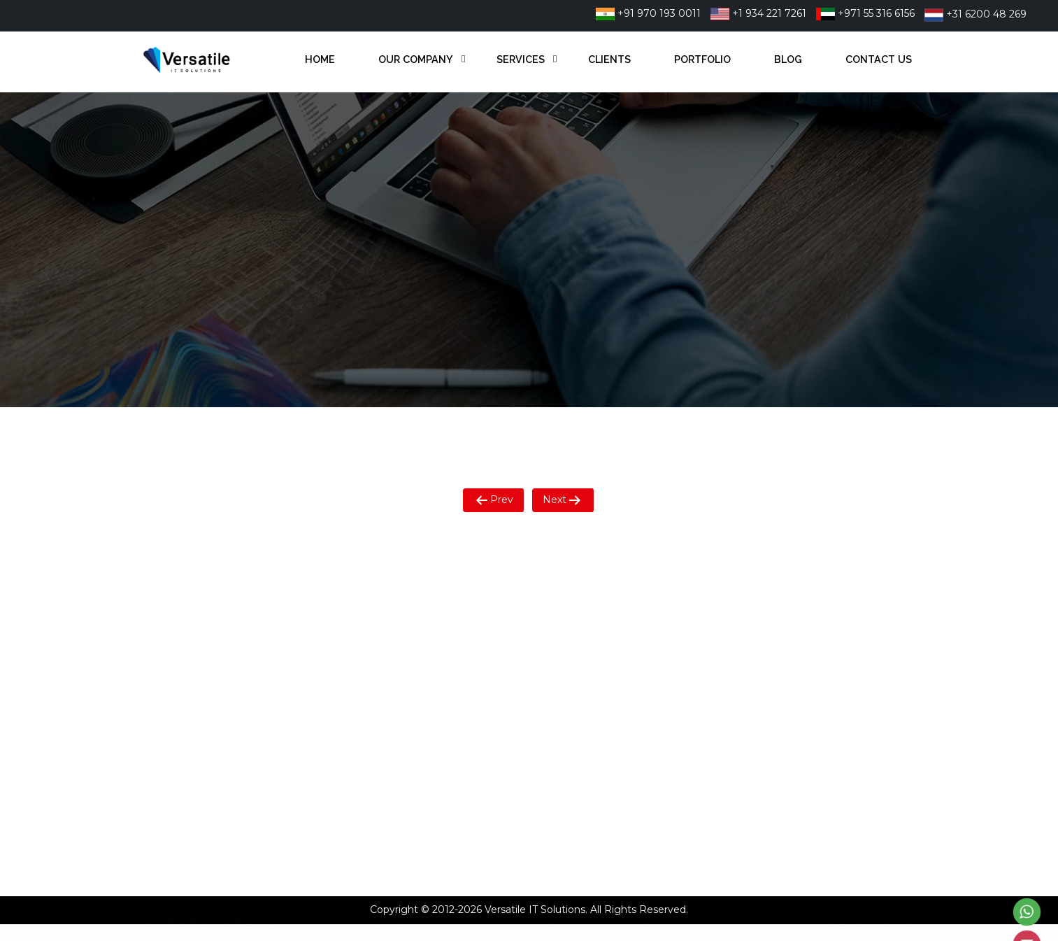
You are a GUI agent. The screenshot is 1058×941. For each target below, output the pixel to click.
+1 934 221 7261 (758, 13)
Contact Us (878, 59)
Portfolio (702, 59)
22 (658, 596)
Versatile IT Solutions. (536, 909)
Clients (609, 59)
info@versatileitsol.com (622, 669)
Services (520, 59)
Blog (788, 59)
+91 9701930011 (604, 596)
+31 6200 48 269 (975, 14)
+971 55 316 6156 (865, 13)
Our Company (415, 59)
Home (320, 59)
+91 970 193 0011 (648, 13)
